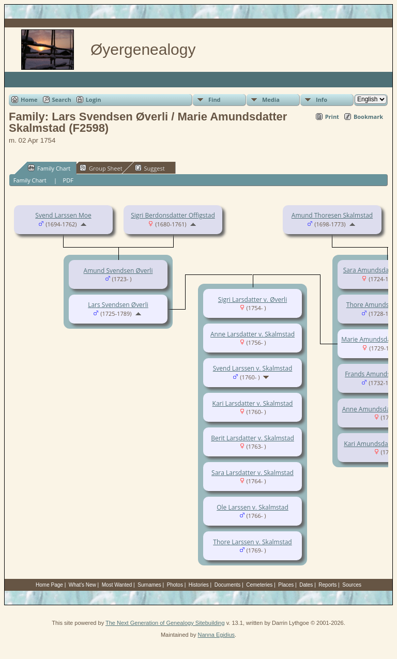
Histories (199, 585)
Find (214, 99)
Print (332, 116)
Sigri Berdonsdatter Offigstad (173, 215)
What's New (82, 585)
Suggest (150, 168)
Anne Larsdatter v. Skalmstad (252, 334)
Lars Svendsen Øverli (118, 304)
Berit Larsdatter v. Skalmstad (252, 438)
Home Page (49, 585)
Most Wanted (117, 585)
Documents (228, 585)
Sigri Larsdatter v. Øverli (252, 299)
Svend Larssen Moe (63, 215)
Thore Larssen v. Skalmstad (252, 542)
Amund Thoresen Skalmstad (332, 215)
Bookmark (368, 116)
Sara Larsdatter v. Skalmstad (252, 472)
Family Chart (49, 168)
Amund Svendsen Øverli (118, 270)
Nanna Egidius (216, 635)
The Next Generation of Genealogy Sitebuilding (165, 623)
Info (321, 99)
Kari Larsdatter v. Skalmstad (252, 403)
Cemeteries (259, 585)
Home (29, 99)
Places (286, 585)
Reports (327, 585)
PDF (68, 180)
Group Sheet (101, 168)
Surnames (149, 585)
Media (271, 99)
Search (61, 99)
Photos (175, 585)
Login (93, 99)
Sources (351, 585)
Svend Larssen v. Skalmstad (253, 368)
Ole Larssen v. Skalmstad (252, 507)
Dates (306, 585)
